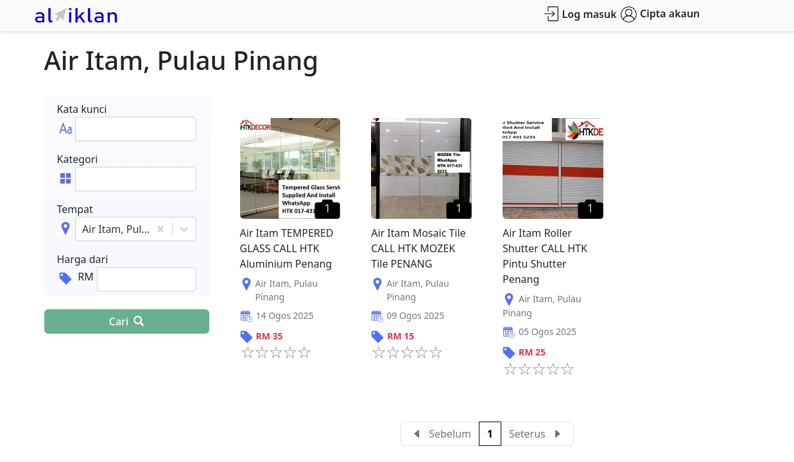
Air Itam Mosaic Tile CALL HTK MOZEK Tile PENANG (418, 248)
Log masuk (580, 14)
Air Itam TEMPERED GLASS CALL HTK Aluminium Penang (287, 248)
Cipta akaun (660, 14)
